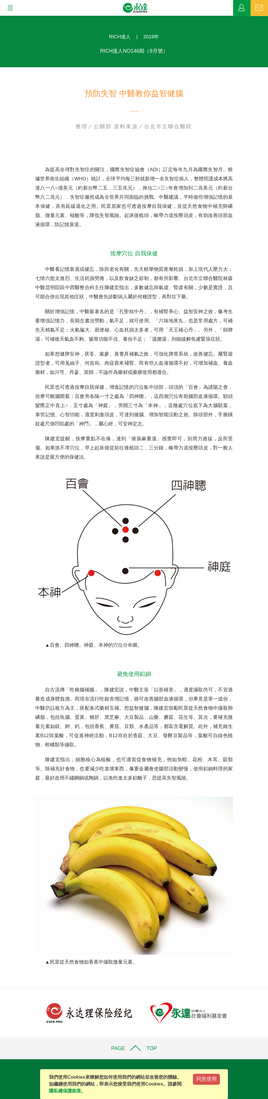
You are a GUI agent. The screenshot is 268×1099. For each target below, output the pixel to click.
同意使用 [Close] (206, 1079)
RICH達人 (120, 37)
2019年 (151, 37)
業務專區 (242, 8)
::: (2, 18)
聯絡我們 (259, 8)
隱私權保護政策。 (67, 1090)
